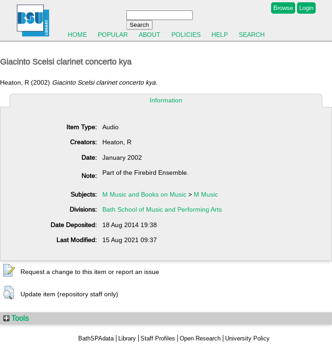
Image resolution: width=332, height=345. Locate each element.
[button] (9, 271)
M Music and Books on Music (144, 194)
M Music (206, 194)
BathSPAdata (96, 338)
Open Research (200, 338)
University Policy (247, 338)
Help (219, 34)
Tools (16, 318)
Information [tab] (166, 100)
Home (77, 34)
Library (127, 338)
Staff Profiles (158, 338)
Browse (283, 8)
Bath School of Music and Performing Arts (162, 209)
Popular (113, 34)
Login (306, 8)
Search (252, 34)
